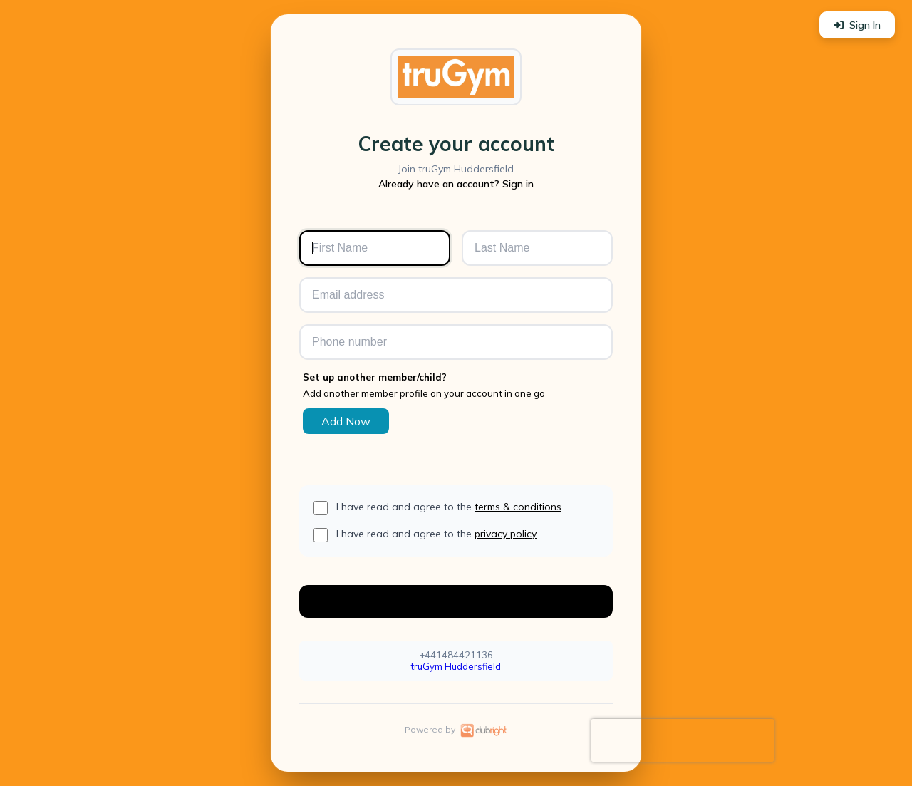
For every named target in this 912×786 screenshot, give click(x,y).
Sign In (857, 25)
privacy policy (506, 533)
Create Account (456, 601)
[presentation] (682, 740)
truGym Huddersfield (456, 666)
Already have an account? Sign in (456, 183)
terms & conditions (518, 506)
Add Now (345, 421)
